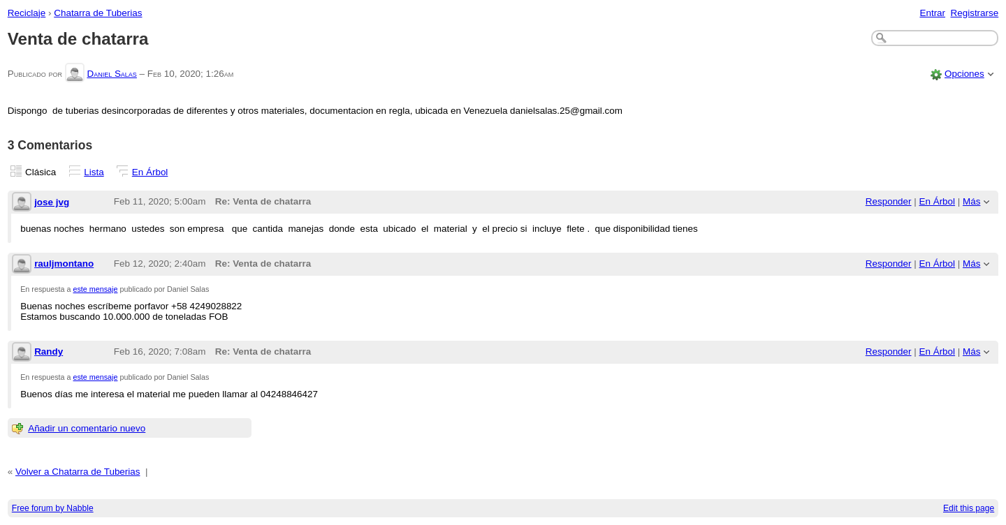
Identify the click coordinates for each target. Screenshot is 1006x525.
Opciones (964, 73)
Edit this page (968, 508)
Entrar (932, 13)
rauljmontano (64, 263)
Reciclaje (27, 13)
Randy (48, 351)
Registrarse (975, 13)
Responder (889, 201)
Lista (93, 172)
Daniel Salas (111, 73)
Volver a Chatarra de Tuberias (77, 471)
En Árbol (150, 172)
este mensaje (95, 289)
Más (971, 201)
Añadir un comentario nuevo (86, 428)
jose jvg (51, 202)
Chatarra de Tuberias (98, 13)
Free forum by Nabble (53, 508)
